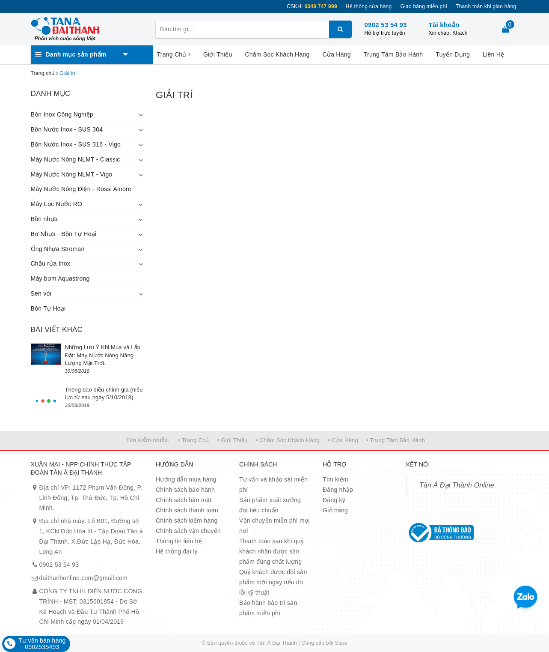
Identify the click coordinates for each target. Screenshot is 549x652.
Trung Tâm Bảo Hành (393, 54)
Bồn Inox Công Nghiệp (62, 114)
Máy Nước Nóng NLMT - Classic (75, 159)
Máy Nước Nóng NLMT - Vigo (72, 174)
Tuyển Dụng (453, 54)
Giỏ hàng (335, 510)
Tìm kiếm (335, 479)
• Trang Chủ (193, 440)
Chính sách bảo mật (183, 499)
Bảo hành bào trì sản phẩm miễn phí (268, 607)
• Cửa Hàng (343, 440)
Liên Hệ (493, 54)
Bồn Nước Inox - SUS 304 (67, 129)
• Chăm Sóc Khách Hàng (288, 440)
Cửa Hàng (337, 54)
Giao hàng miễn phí (423, 6)
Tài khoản (444, 24)
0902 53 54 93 (386, 24)
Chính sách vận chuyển (188, 530)
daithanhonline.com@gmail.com (83, 577)
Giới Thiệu (217, 54)
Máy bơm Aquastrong (60, 278)
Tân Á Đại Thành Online (456, 485)
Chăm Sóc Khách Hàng (277, 54)
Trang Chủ (173, 54)
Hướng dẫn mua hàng (186, 479)
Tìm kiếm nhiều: (148, 440)
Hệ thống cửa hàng (369, 6)
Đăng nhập (338, 489)
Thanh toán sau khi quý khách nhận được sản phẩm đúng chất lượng (271, 551)
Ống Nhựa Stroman (58, 248)
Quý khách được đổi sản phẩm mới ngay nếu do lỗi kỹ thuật (273, 582)
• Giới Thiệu (232, 440)
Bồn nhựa (44, 218)
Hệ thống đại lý (177, 551)
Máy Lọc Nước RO (57, 203)
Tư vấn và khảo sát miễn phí (273, 484)
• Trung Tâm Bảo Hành (395, 440)
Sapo (341, 643)
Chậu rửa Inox (51, 263)
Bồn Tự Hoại (48, 308)
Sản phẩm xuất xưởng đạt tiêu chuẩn (270, 505)
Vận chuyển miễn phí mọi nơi (274, 525)
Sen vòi (41, 293)
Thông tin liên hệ (179, 541)
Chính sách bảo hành (185, 489)
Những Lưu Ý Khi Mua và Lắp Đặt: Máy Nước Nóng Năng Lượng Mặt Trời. (103, 355)
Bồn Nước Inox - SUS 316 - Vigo (76, 144)
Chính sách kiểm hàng (187, 520)
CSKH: (312, 6)
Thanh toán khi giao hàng (486, 6)
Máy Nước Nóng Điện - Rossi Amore (81, 188)
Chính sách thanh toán (187, 510)
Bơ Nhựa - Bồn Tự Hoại (64, 233)
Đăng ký (334, 499)
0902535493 (42, 646)
